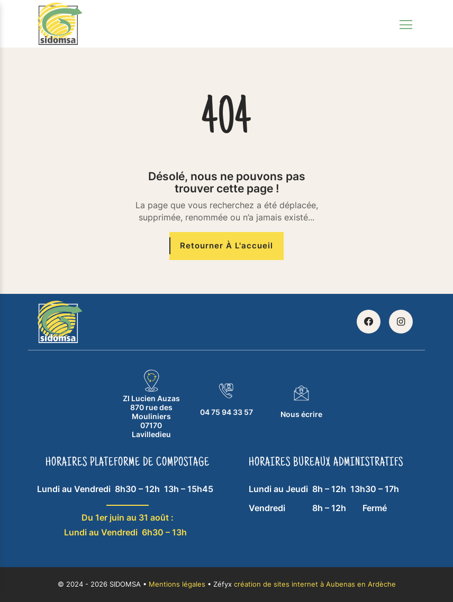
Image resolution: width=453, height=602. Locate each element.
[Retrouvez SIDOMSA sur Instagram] (401, 322)
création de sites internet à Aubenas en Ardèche (315, 584)
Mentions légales (177, 584)
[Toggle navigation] (406, 24)
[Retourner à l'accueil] (226, 246)
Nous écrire (301, 401)
